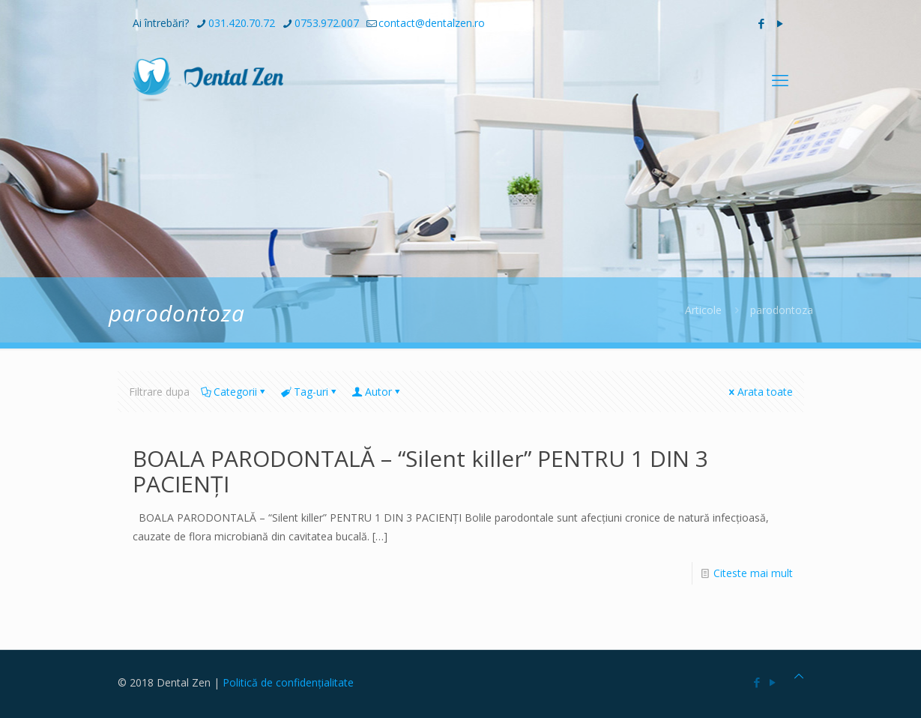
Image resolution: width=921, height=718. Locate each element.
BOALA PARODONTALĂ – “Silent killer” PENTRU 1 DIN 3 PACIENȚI (420, 471)
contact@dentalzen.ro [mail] (431, 23)
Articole (703, 310)
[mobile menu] (780, 79)
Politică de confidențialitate (288, 682)
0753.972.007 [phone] (327, 23)
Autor (377, 391)
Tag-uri (310, 391)
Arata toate (760, 391)
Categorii (234, 391)
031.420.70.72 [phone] (241, 23)
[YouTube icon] (780, 23)
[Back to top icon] (799, 675)
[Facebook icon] (761, 23)
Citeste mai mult (753, 573)
